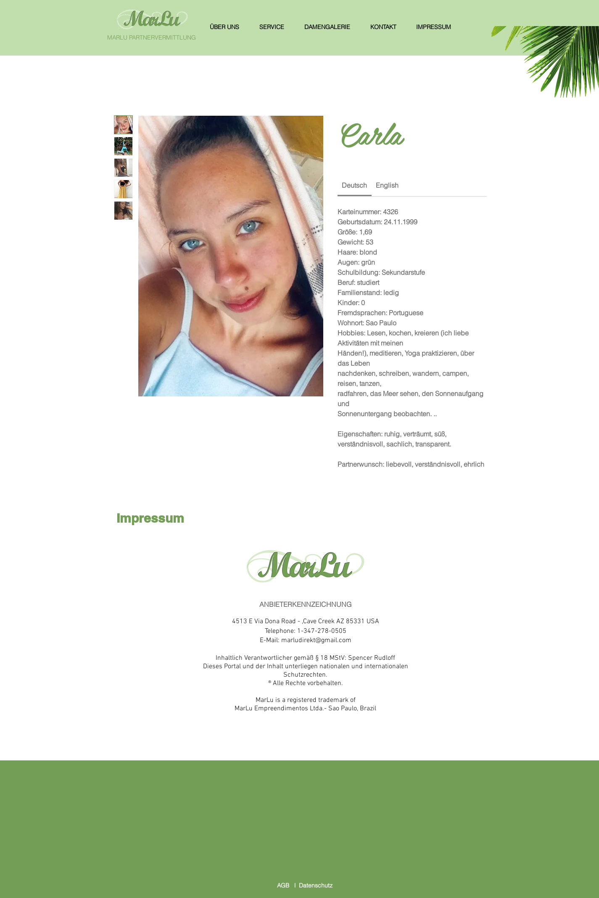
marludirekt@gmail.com (316, 640)
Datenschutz (315, 885)
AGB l (288, 885)
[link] (354, 185)
